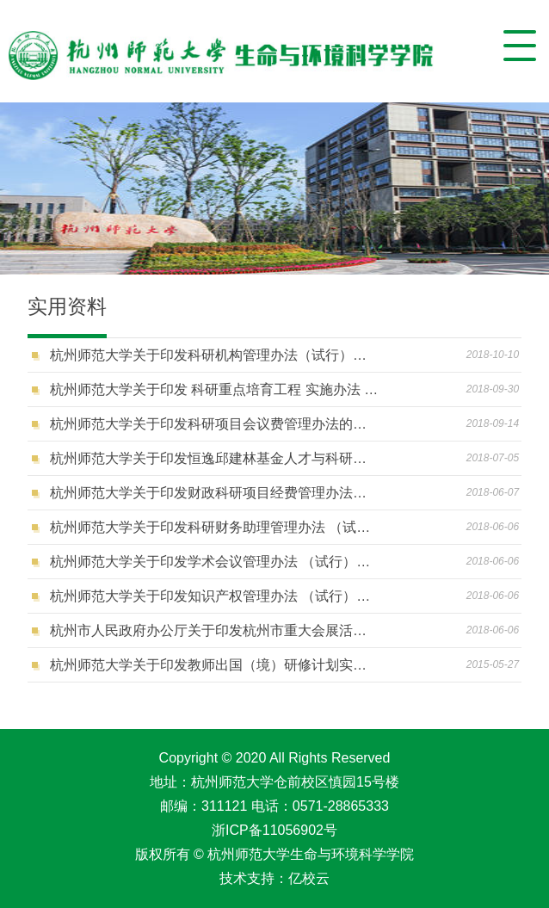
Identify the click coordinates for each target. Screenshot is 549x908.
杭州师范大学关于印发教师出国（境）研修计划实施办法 (215, 665)
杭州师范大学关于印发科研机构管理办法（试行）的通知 (215, 355)
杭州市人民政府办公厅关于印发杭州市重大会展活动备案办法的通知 (215, 630)
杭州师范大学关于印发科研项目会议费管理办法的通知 (215, 424)
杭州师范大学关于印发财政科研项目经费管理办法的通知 (215, 492)
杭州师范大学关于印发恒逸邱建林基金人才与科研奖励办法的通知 (215, 458)
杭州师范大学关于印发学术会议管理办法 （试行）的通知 (215, 561)
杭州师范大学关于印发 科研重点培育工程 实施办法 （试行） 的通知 (215, 389)
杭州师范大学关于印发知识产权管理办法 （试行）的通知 (215, 596)
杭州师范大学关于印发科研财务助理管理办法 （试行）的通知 (215, 527)
